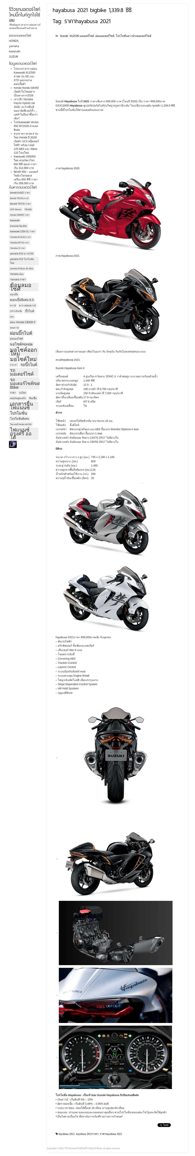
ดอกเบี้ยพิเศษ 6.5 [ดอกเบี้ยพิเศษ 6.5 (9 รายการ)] (22, 300)
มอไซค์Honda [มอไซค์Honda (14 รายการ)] (21, 344)
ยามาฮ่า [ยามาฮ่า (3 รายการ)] (13, 365)
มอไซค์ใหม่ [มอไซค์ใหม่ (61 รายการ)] (23, 359)
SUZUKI (13, 56)
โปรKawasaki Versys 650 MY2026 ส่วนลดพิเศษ (26, 126)
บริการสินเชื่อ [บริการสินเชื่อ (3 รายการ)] (16, 311)
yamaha (14, 46)
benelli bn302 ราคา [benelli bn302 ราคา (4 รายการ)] (20, 192)
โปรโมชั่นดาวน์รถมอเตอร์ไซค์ (133, 36)
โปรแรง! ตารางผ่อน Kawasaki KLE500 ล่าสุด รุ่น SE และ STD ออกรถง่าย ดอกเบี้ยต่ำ (25, 76)
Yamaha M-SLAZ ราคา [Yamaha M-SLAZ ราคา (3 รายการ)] (20, 237)
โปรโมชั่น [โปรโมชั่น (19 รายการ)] (18, 413)
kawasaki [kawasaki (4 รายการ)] (15, 220)
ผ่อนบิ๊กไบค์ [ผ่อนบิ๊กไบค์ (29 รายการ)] (21, 333)
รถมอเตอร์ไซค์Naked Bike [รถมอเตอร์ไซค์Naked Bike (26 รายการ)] (28, 383)
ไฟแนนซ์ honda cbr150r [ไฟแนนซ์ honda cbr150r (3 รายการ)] (21, 424)
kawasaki (14, 51)
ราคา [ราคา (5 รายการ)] (13, 392)
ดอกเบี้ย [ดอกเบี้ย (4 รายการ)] (14, 294)
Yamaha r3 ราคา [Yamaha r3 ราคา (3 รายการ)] (17, 248)
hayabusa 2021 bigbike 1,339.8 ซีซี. (92, 10)
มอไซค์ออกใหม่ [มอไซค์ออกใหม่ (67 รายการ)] (23, 352)
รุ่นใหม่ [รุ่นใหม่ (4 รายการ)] (22, 392)
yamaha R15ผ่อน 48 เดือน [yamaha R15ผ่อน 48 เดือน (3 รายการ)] (21, 268)
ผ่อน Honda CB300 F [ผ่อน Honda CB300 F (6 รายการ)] (23, 322)
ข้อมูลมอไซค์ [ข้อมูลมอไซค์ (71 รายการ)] (20, 287)
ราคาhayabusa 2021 (111, 1134)
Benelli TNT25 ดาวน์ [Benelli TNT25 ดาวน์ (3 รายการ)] (19, 198)
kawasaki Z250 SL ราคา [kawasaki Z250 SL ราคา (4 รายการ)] (22, 231)
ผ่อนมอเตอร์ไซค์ (104, 36)
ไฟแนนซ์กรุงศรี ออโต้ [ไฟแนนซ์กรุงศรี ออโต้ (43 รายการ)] (21, 434)
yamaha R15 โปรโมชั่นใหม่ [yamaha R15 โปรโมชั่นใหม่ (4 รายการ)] (22, 261)
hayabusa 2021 (67, 1134)
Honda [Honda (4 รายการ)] (28, 209)
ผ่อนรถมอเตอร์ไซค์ (20, 35)
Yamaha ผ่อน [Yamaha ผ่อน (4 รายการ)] (16, 274)
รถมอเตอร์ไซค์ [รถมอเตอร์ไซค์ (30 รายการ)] (22, 372)
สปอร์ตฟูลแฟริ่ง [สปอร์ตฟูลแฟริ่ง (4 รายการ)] (18, 398)
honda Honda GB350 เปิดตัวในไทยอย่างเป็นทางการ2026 (26, 91)
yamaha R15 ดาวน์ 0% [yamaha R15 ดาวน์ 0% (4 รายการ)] (22, 253)
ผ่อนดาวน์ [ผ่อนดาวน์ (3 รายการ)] (14, 328)
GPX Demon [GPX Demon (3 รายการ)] (16, 209)
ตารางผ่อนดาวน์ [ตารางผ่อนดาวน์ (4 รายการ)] (27, 305)
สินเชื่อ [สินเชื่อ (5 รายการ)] (33, 398)
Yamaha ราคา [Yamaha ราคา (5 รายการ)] (18, 279)
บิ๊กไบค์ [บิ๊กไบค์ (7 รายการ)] (29, 311)
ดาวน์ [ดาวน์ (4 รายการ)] (13, 305)
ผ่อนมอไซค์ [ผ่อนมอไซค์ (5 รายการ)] (16, 338)
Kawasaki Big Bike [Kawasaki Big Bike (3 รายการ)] (18, 226)
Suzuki (64, 36)
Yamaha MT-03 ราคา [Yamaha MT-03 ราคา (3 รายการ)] (19, 242)
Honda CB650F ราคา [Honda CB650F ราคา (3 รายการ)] (19, 215)
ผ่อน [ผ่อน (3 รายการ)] (12, 316)
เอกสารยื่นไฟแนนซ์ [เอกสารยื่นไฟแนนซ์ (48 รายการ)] (21, 406)
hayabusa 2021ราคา (87, 1134)
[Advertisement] (88, 70)
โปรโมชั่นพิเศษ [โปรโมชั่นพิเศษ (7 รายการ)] (19, 418)
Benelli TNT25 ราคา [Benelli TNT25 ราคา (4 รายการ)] (20, 203)
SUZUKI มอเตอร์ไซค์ (82, 36)
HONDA (13, 40)
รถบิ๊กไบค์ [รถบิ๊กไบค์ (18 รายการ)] (29, 364)
